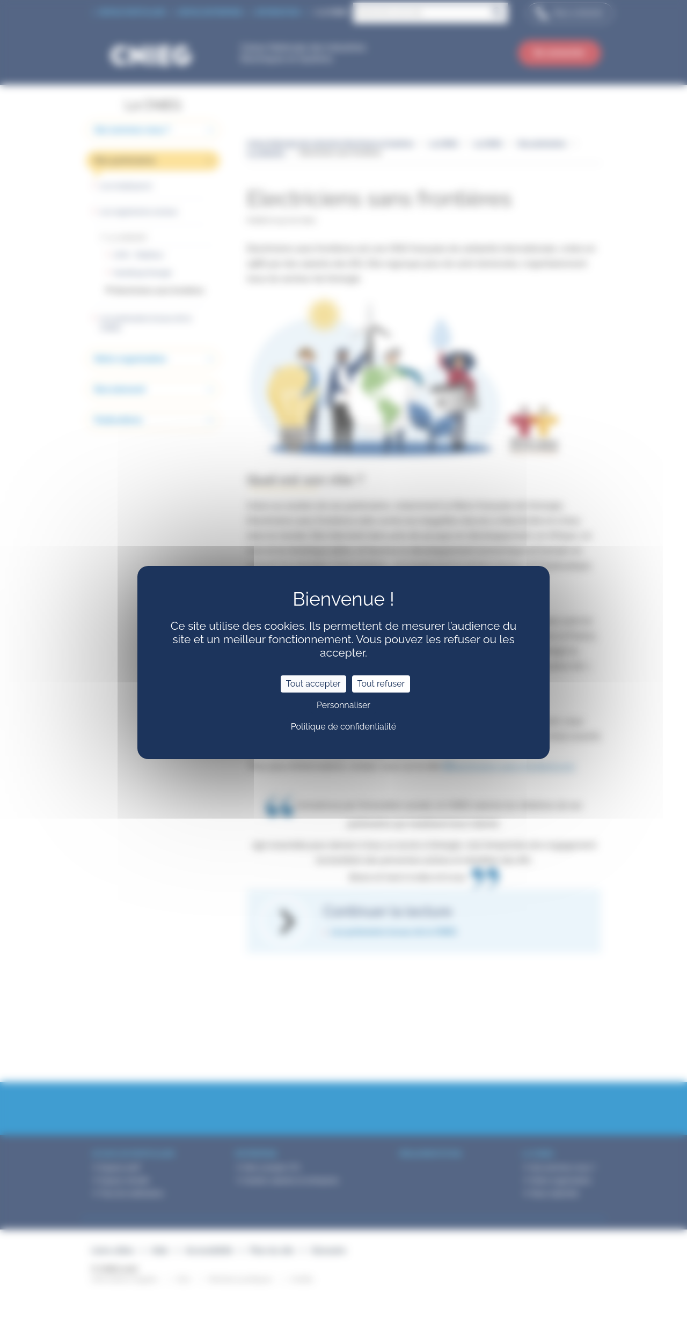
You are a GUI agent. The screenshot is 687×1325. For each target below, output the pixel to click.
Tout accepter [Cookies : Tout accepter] (313, 684)
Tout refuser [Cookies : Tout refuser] (381, 684)
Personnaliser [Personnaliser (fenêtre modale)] (343, 705)
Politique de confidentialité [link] (343, 727)
